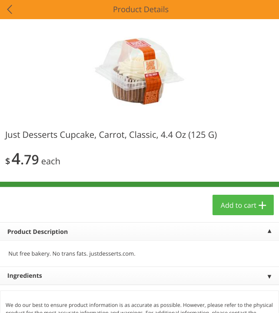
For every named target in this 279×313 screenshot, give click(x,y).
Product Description (37, 232)
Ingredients (24, 276)
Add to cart (238, 205)
